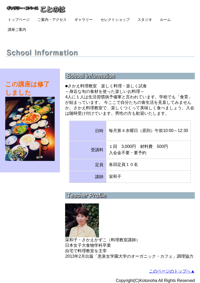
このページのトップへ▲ (172, 271)
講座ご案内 (17, 29)
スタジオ (145, 19)
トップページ (19, 19)
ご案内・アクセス (52, 19)
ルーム (165, 19)
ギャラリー (83, 19)
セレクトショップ (115, 19)
